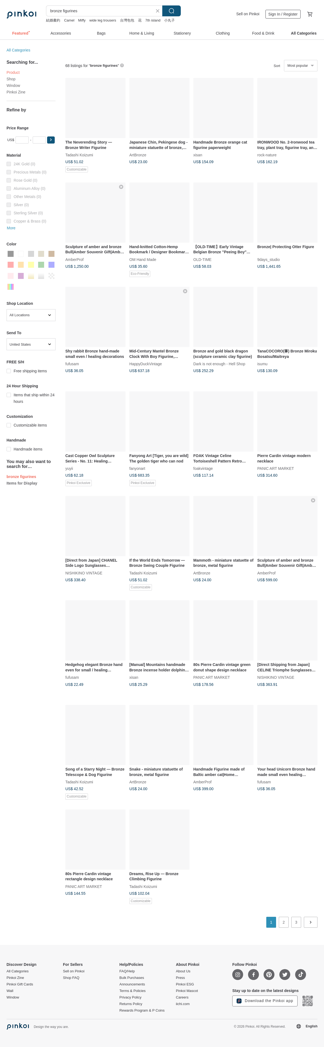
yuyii (69, 468)
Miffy (81, 20)
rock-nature (267, 155)
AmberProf (74, 259)
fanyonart (137, 468)
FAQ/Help (127, 971)
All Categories (18, 50)
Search (171, 11)
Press (180, 978)
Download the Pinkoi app (265, 1001)
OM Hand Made (142, 259)
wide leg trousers (102, 20)
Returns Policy (131, 1004)
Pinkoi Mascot (187, 991)
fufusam (72, 364)
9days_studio (268, 259)
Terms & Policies (133, 991)
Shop (11, 79)
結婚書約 (53, 20)
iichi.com (183, 1004)
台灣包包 (127, 20)
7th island (153, 20)
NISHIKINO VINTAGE (83, 573)
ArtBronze (137, 155)
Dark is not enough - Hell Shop (219, 364)
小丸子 (169, 20)
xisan (197, 155)
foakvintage (203, 468)
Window (13, 85)
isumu (262, 364)
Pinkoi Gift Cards (20, 984)
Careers (182, 997)
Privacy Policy (131, 997)
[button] (51, 140)
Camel (69, 20)
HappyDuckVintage (145, 364)
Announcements (132, 984)
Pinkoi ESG (185, 984)
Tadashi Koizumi (79, 155)
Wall (10, 991)
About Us (183, 971)
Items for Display (22, 483)
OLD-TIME (202, 259)
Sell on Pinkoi (247, 14)
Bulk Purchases (132, 978)
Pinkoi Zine (16, 92)
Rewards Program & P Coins (142, 1010)
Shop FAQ (71, 978)
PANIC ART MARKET (275, 468)
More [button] (11, 228)
